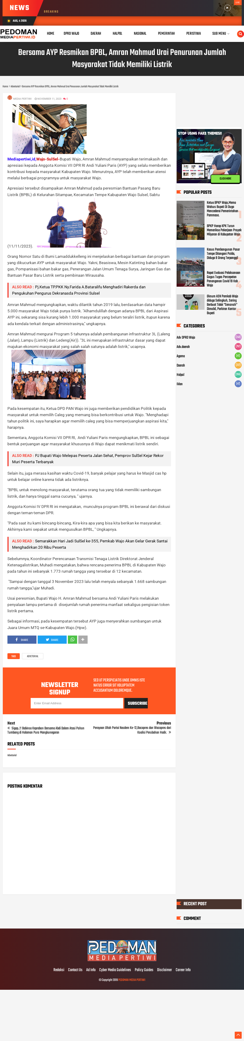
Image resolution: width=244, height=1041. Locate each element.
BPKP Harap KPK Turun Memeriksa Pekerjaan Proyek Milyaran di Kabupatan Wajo (224, 230)
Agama (181, 356)
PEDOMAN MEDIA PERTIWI (131, 980)
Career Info (183, 970)
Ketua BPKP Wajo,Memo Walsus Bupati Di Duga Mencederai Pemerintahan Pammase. (222, 209)
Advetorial (32, 656)
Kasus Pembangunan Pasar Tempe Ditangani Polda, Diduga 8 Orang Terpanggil (223, 254)
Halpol (180, 375)
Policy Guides (144, 970)
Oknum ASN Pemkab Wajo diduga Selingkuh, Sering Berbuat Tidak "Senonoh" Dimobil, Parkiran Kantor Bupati (222, 304)
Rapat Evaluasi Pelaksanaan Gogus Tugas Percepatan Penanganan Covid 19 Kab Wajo (223, 279)
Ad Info (91, 970)
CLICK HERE (225, 179)
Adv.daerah (183, 347)
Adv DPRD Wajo (186, 338)
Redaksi (58, 970)
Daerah (181, 366)
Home (50, 34)
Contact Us (75, 970)
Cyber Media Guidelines (115, 970)
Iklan (180, 384)
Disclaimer (164, 970)
